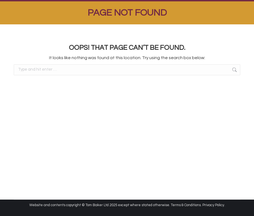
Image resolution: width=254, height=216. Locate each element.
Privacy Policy (213, 205)
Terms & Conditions (186, 205)
